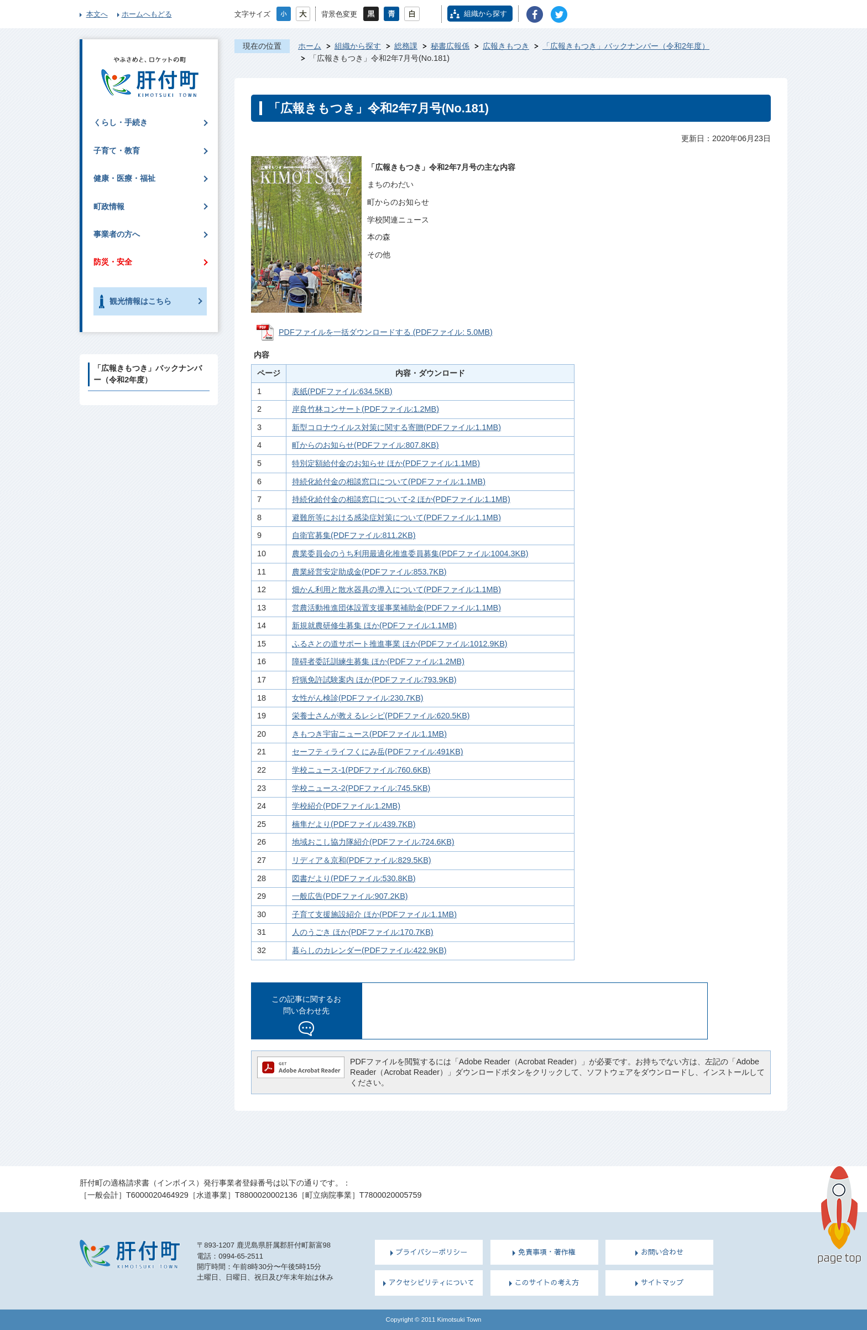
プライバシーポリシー (432, 1252)
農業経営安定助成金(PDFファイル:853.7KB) (369, 571)
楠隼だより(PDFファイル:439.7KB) (354, 824)
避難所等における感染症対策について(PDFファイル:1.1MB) (396, 517)
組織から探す (485, 13)
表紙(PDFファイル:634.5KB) (342, 391)
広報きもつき (506, 46)
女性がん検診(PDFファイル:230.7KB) (358, 698)
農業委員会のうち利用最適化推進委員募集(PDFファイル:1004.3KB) (410, 553)
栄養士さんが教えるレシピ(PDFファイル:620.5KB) (381, 715)
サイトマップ (662, 1282)
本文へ (97, 14)
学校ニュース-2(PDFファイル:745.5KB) (361, 788)
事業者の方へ (116, 234)
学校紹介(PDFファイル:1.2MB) (346, 805)
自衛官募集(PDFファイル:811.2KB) (354, 535)
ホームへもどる (147, 14)
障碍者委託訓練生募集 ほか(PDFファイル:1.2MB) (378, 661)
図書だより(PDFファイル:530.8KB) (354, 878)
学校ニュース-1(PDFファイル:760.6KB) (361, 769)
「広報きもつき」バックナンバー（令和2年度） (625, 46)
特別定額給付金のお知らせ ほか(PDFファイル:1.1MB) (386, 463)
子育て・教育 (116, 150)
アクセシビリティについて (431, 1282)
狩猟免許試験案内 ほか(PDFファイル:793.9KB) (374, 679)
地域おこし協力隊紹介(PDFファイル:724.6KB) (373, 841)
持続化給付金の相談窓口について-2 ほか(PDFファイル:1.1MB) (401, 499)
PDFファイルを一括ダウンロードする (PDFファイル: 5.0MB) (386, 332)
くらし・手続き (120, 122)
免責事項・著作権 (547, 1252)
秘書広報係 (450, 46)
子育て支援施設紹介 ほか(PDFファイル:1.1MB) (374, 914)
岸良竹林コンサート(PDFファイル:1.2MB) (365, 409)
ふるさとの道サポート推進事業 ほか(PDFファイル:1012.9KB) (400, 643)
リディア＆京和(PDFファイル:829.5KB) (361, 860)
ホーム (309, 46)
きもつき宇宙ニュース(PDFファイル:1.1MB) (369, 733)
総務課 (405, 46)
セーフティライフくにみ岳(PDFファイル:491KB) (377, 751)
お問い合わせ (662, 1252)
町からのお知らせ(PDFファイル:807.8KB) (365, 445)
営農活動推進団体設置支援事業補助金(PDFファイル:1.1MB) (396, 607)
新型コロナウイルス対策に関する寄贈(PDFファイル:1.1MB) (396, 427)
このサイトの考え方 (547, 1282)
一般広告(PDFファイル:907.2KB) (350, 896)
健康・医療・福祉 (124, 178)
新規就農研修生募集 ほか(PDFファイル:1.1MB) (374, 625)
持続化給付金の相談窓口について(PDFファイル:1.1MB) (388, 481)
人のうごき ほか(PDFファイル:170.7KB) (362, 932)
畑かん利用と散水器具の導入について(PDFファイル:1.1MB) (396, 589)
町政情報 (108, 206)
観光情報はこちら (140, 301)
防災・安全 (112, 261)
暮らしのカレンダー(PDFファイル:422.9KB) (369, 950)
